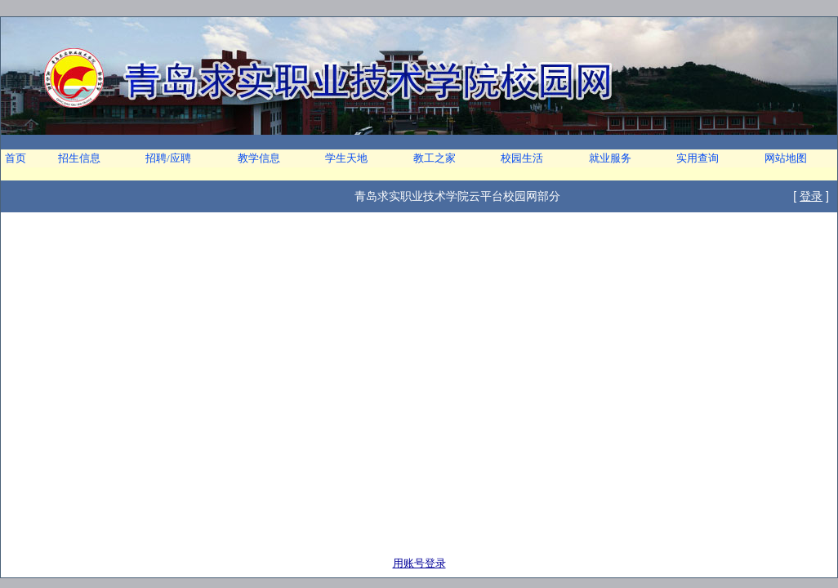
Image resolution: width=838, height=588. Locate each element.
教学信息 (259, 158)
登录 (811, 196)
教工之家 (434, 158)
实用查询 (697, 158)
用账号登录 (419, 563)
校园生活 (522, 158)
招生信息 (79, 158)
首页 (15, 158)
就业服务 (610, 158)
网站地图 (785, 158)
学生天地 (346, 158)
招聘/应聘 (168, 158)
